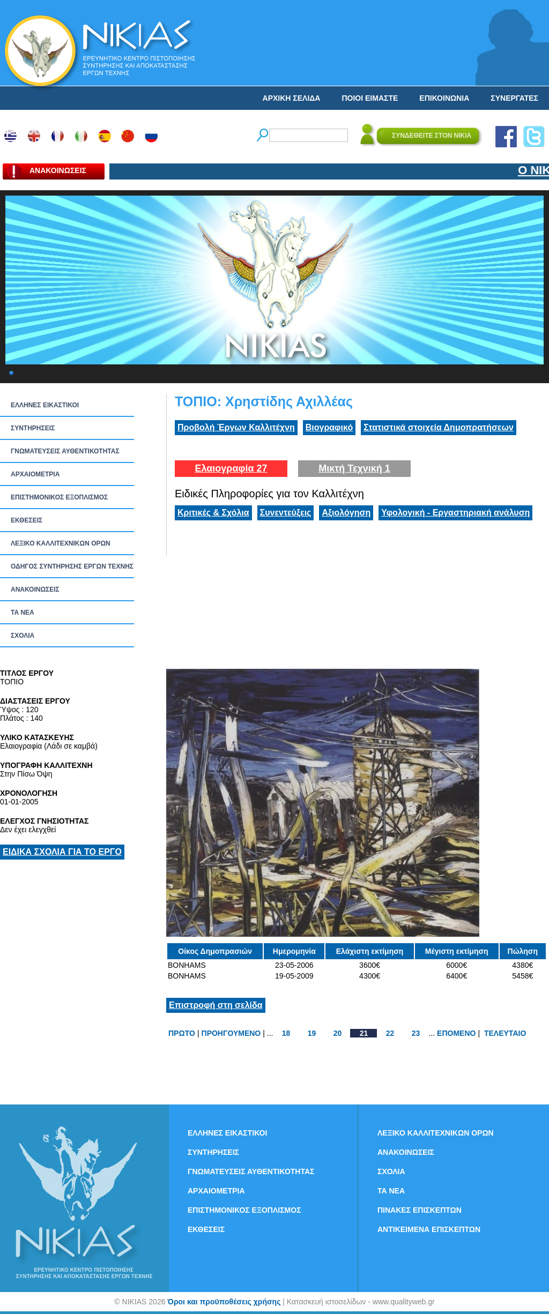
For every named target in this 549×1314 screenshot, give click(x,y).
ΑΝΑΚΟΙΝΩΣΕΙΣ (35, 589)
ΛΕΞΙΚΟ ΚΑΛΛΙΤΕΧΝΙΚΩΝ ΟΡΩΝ (60, 543)
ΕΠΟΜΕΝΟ (456, 1033)
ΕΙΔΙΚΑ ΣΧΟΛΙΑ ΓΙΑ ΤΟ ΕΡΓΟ (62, 851)
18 (286, 1033)
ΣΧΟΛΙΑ (22, 635)
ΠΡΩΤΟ (181, 1033)
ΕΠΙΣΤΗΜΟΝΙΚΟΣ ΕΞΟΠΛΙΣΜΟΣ (59, 497)
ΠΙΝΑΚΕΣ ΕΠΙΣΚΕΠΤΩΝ (419, 1210)
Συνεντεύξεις (285, 512)
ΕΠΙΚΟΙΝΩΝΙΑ (444, 98)
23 (416, 1033)
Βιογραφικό (329, 427)
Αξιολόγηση (346, 512)
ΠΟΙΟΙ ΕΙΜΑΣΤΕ (370, 98)
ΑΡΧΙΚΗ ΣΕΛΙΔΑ (292, 98)
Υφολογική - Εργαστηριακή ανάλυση (455, 512)
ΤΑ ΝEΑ (22, 612)
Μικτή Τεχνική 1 (354, 468)
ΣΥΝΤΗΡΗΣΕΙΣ (33, 428)
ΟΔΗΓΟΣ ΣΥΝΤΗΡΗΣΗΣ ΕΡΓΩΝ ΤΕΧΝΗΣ (72, 566)
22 (390, 1033)
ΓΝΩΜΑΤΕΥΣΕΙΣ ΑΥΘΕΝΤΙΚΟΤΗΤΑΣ (65, 451)
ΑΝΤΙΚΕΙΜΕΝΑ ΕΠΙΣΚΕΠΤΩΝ (428, 1229)
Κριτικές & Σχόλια (213, 512)
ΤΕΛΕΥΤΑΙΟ (505, 1033)
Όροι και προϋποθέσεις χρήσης (223, 1301)
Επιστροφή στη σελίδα (216, 1005)
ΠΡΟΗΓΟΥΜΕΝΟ (231, 1033)
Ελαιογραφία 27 (231, 468)
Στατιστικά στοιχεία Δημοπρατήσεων (438, 427)
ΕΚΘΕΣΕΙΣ (26, 520)
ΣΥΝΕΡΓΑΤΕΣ (514, 98)
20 (337, 1033)
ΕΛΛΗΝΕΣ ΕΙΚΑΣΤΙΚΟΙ (45, 405)
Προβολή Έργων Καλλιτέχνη (236, 427)
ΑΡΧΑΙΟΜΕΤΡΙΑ (35, 474)
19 (312, 1033)
